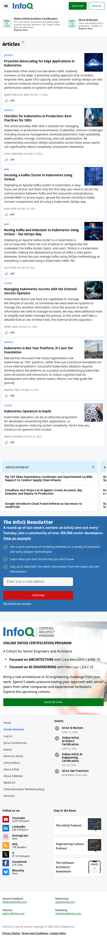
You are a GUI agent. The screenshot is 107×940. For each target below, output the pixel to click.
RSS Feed (24, 42)
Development (17, 467)
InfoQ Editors (11, 763)
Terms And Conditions (34, 933)
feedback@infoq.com (14, 902)
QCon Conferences (15, 743)
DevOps (8, 55)
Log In (8, 736)
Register (77, 5)
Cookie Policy (58, 933)
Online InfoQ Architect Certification (70, 741)
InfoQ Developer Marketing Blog (23, 789)
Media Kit (9, 782)
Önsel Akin (11, 326)
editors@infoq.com (13, 913)
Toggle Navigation (6, 6)
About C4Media (13, 776)
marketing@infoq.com (68, 913)
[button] (38, 595)
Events (7, 749)
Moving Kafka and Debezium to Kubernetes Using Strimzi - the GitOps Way (41, 232)
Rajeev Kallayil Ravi (16, 94)
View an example (17, 538)
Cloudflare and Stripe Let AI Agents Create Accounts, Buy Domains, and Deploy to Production (43, 492)
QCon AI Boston (72, 728)
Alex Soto (10, 208)
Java (6, 169)
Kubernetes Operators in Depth (27, 411)
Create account (13, 729)
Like (12, 100)
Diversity (8, 796)
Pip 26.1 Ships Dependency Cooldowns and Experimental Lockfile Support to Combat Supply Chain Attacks (48, 478)
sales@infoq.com (65, 902)
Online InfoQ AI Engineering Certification (72, 758)
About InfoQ (11, 769)
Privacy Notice (11, 933)
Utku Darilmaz (13, 153)
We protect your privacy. (17, 603)
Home (7, 723)
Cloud (8, 283)
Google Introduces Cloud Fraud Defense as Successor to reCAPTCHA (43, 505)
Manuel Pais (12, 389)
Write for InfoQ (13, 756)
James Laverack (13, 436)
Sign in (96, 5)
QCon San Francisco (75, 771)
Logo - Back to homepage (23, 5)
